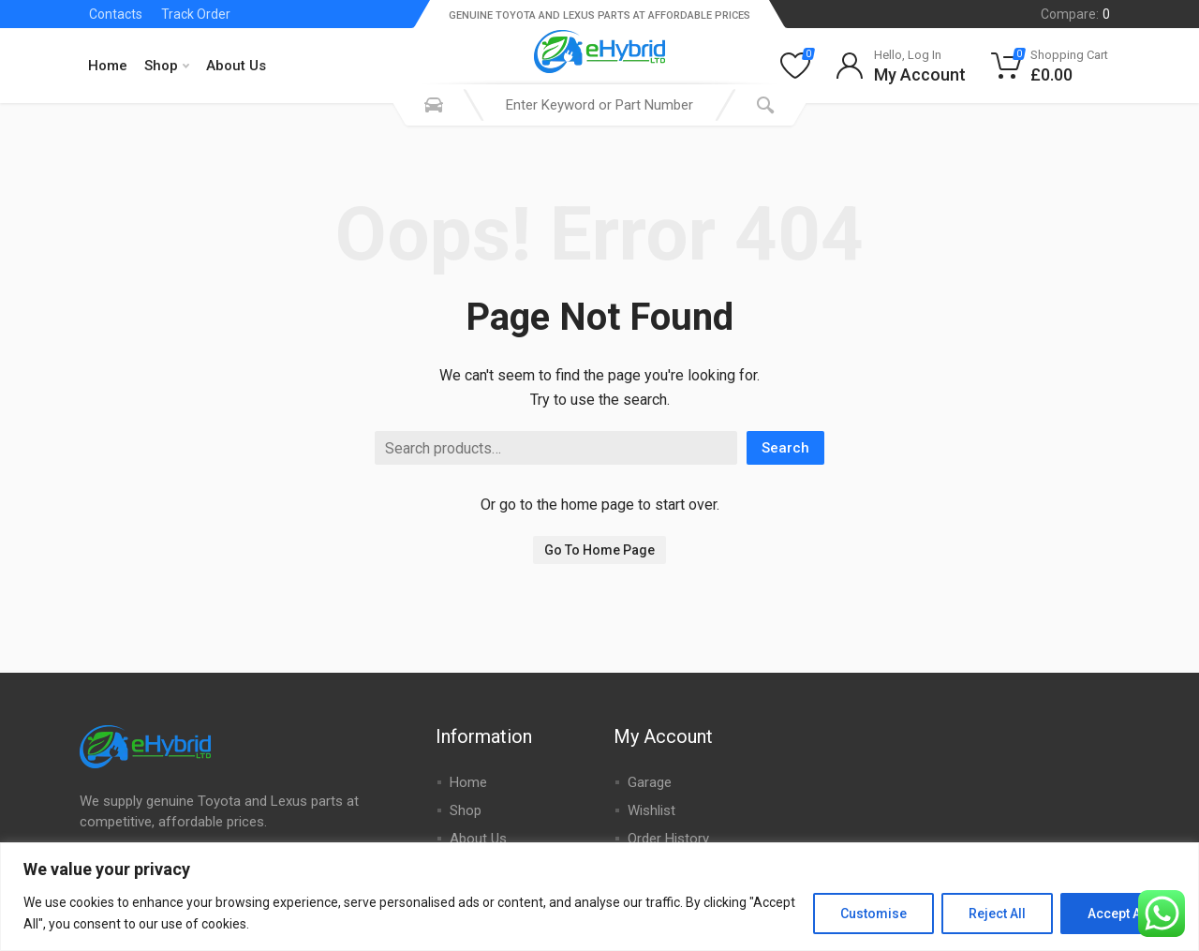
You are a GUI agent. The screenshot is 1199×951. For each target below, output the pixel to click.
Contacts (115, 14)
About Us (236, 65)
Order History (668, 838)
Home (107, 65)
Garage (650, 782)
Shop (166, 65)
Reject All (997, 913)
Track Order (195, 14)
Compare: (1075, 14)
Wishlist (651, 810)
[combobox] (599, 105)
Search (785, 447)
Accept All (1118, 913)
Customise (873, 913)
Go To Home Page (599, 549)
